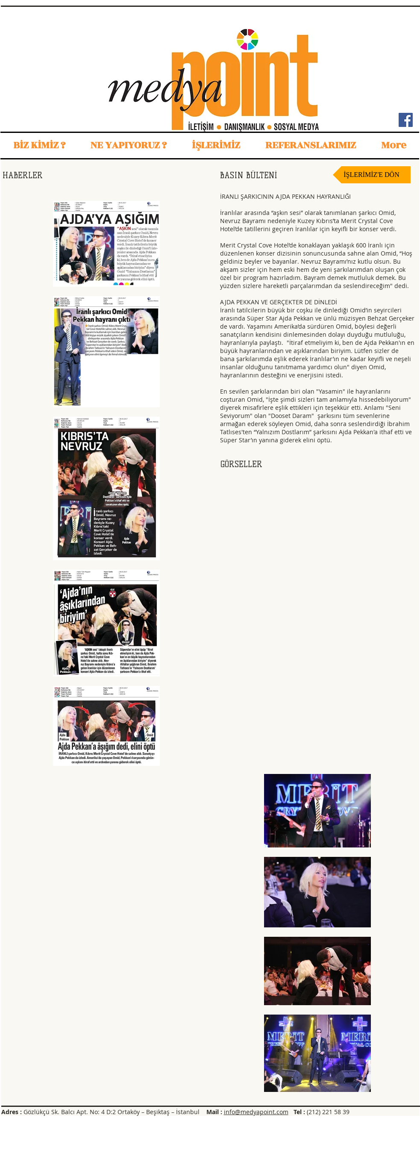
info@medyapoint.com (256, 1112)
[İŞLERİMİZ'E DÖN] (372, 174)
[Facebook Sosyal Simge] (406, 120)
